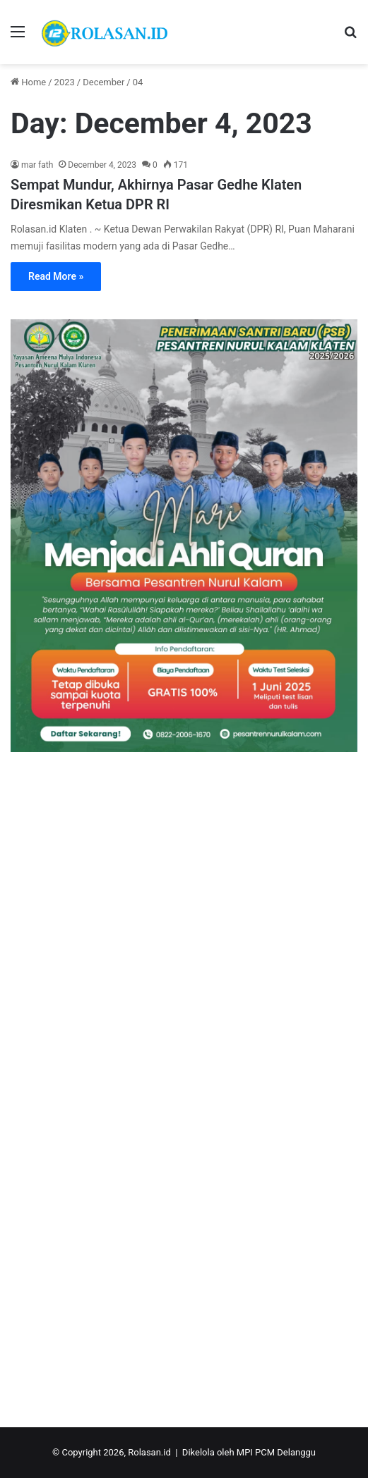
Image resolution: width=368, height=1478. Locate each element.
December (103, 82)
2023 (64, 82)
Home (28, 82)
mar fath (37, 165)
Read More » (55, 276)
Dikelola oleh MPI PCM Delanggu (249, 1452)
